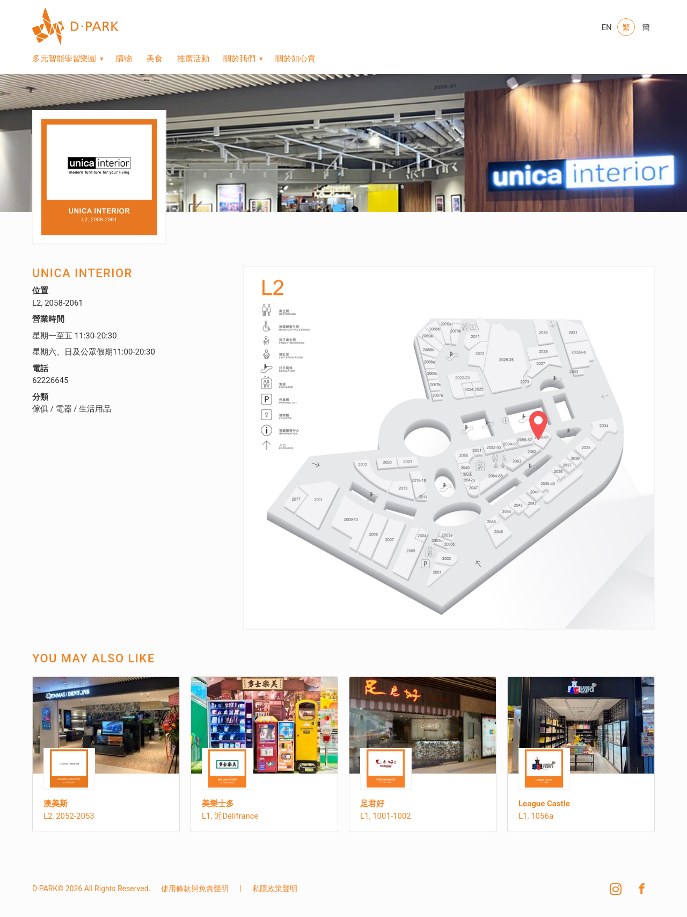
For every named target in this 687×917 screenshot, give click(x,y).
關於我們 (239, 58)
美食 (155, 58)
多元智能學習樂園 (64, 58)
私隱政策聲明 (274, 888)
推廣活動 (193, 58)
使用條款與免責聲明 (195, 888)
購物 (124, 58)
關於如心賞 (295, 58)
